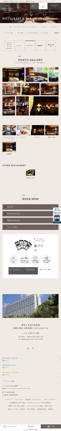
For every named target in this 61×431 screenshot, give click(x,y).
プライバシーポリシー (49, 399)
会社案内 (22, 409)
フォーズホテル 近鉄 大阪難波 (10, 386)
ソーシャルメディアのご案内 (35, 406)
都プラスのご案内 (45, 269)
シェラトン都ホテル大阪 (30, 429)
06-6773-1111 (25, 339)
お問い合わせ (48, 406)
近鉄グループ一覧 (13, 409)
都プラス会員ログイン (34, 6)
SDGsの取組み (31, 409)
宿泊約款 (28, 399)
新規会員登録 (30, 269)
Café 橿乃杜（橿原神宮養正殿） (10, 395)
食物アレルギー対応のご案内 (17, 406)
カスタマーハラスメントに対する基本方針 (39, 402)
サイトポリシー (37, 399)
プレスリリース (19, 399)
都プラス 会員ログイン (15, 271)
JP (25, 6)
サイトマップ (9, 399)
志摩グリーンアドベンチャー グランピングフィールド (16, 388)
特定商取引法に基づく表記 (17, 402)
